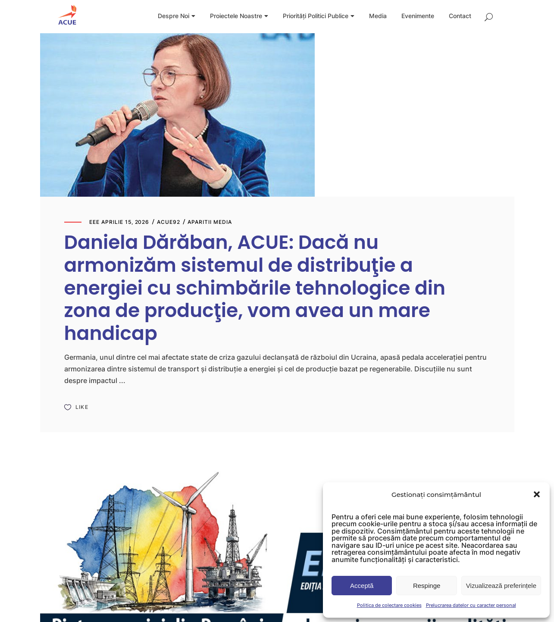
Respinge (426, 585)
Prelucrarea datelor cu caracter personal (471, 605)
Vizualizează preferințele (501, 585)
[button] (536, 494)
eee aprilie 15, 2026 (119, 222)
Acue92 (168, 222)
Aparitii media (210, 222)
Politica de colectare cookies (389, 605)
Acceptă (361, 585)
